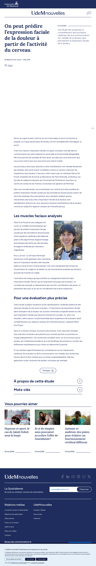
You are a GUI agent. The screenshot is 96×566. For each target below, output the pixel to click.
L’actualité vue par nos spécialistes (16, 511)
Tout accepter (41, 559)
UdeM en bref (9, 528)
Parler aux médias (10, 532)
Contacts (8, 536)
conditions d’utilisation (37, 563)
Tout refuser (30, 559)
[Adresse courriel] (63, 490)
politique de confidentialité (19, 563)
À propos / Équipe (39, 511)
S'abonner (84, 490)
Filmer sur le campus (12, 524)
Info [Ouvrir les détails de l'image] (93, 129)
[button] (88, 13)
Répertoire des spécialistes (14, 515)
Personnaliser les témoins (14, 559)
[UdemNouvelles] (48, 13)
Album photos (9, 520)
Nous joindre (37, 515)
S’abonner (36, 520)
